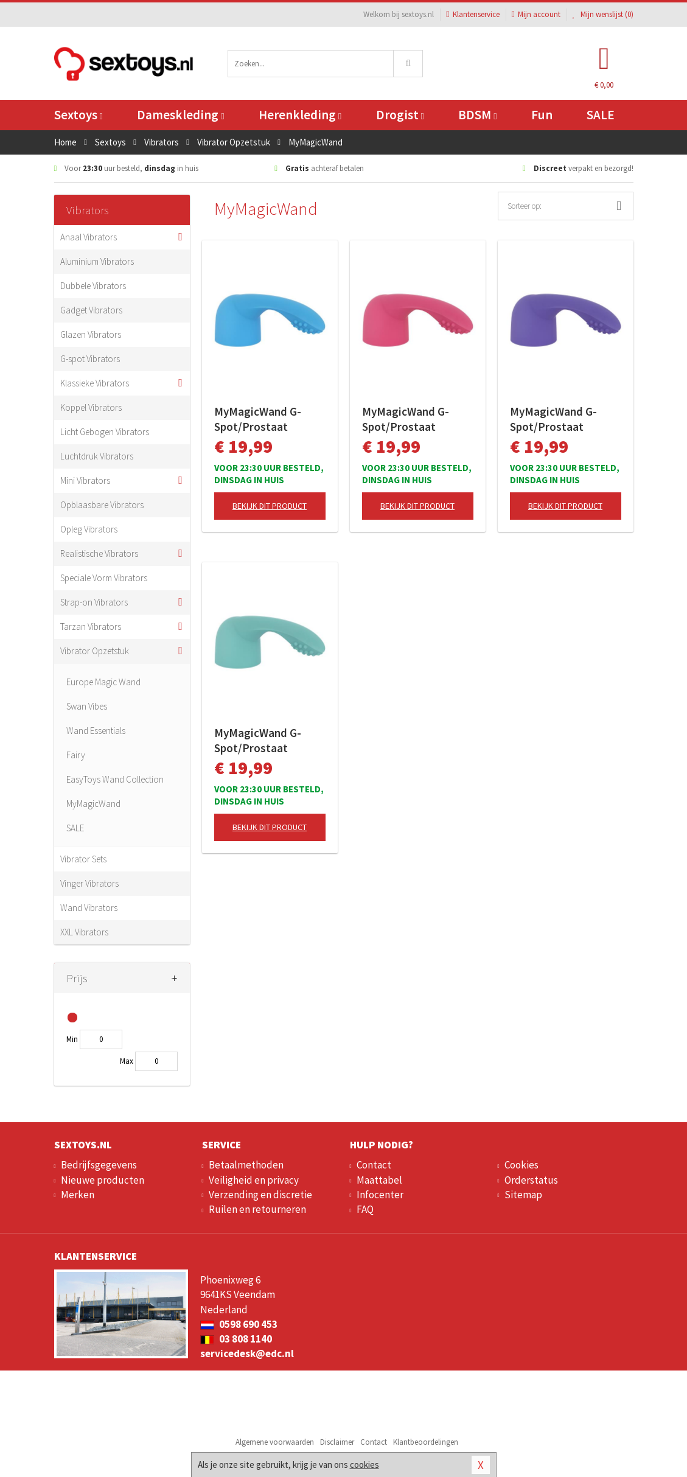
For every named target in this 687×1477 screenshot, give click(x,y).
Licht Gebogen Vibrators (104, 432)
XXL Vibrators (84, 932)
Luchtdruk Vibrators (96, 456)
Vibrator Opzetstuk (94, 651)
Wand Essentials (95, 730)
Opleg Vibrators (88, 529)
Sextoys (78, 114)
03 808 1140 (236, 1339)
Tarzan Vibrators (90, 626)
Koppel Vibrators (91, 407)
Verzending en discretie (260, 1194)
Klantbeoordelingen (425, 1442)
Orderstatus (531, 1180)
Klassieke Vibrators (94, 383)
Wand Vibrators (88, 907)
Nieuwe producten (102, 1180)
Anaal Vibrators (88, 237)
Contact (374, 1164)
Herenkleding (300, 114)
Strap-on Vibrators (94, 602)
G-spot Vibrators (90, 359)
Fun (542, 114)
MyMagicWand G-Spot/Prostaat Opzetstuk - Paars (555, 419)
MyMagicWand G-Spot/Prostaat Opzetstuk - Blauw (260, 419)
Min (72, 1039)
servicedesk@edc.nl (247, 1353)
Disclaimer (337, 1442)
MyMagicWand (93, 803)
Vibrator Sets (83, 859)
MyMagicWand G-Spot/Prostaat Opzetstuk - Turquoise (257, 740)
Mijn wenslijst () (603, 14)
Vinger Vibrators (89, 883)
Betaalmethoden (246, 1164)
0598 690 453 (238, 1324)
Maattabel (379, 1180)
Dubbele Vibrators (93, 286)
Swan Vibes (86, 706)
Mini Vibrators (85, 480)
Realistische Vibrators (99, 553)
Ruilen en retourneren (257, 1209)
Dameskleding (180, 114)
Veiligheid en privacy (254, 1180)
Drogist (400, 114)
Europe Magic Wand (103, 682)
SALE (601, 114)
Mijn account (536, 14)
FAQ (365, 1209)
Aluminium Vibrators (97, 261)
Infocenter (380, 1194)
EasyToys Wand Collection (115, 779)
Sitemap (523, 1194)
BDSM (477, 114)
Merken (77, 1194)
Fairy (75, 755)
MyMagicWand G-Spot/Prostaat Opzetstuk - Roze (406, 419)
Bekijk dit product (269, 505)
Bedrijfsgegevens (99, 1164)
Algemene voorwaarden (274, 1442)
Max (126, 1061)
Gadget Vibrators (91, 310)
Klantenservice (472, 14)
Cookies (521, 1164)
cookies (364, 1464)
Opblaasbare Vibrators (102, 505)
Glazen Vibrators (90, 334)
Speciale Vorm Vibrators (103, 578)
